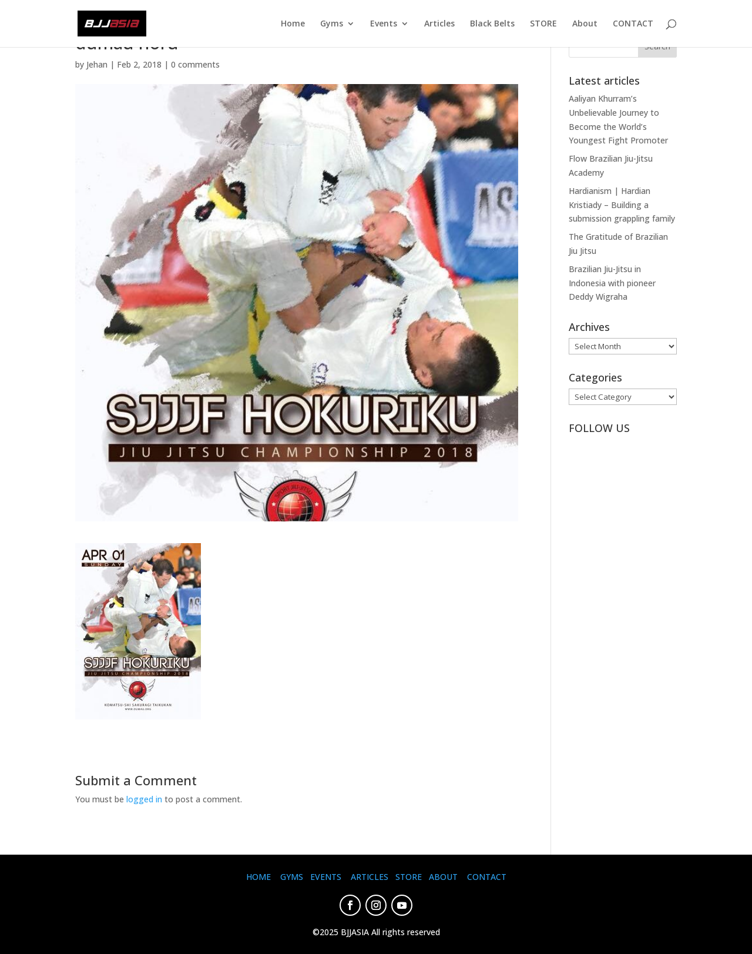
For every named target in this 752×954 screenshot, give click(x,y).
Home (293, 24)
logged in (144, 799)
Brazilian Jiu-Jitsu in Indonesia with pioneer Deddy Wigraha (612, 283)
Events (383, 24)
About (584, 24)
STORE (543, 24)
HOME (258, 876)
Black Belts (492, 24)
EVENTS (325, 876)
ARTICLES (369, 876)
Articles (439, 24)
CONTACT (633, 24)
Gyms (331, 24)
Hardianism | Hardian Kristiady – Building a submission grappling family (622, 205)
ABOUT (443, 876)
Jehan (97, 64)
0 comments (195, 64)
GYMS (291, 876)
